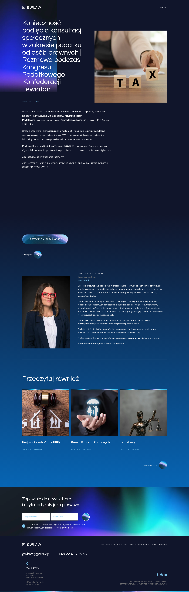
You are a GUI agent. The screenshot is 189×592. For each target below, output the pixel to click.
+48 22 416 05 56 (73, 554)
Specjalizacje (130, 545)
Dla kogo (118, 545)
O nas (101, 545)
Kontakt (163, 545)
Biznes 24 (69, 146)
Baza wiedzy (143, 545)
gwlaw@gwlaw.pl (36, 554)
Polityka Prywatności (157, 581)
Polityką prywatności (63, 528)
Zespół (109, 545)
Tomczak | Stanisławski (157, 584)
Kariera (154, 545)
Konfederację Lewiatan (73, 120)
